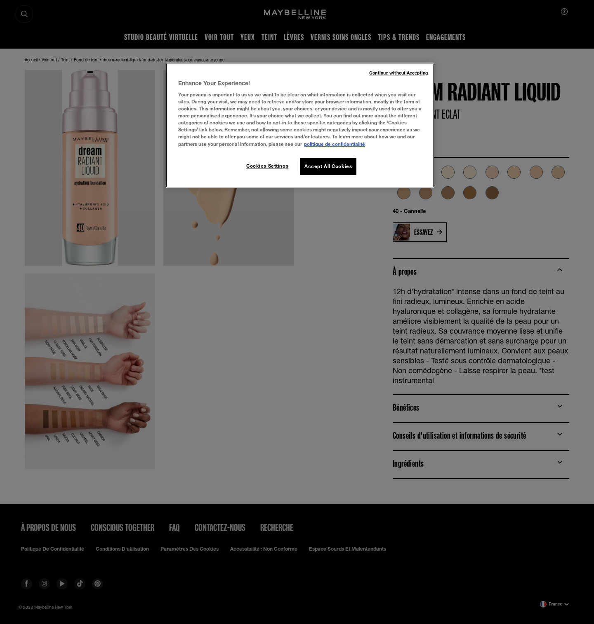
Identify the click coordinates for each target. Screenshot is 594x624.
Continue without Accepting (398, 72)
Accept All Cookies (328, 166)
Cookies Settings (267, 165)
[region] (300, 125)
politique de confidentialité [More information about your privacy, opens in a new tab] (334, 144)
